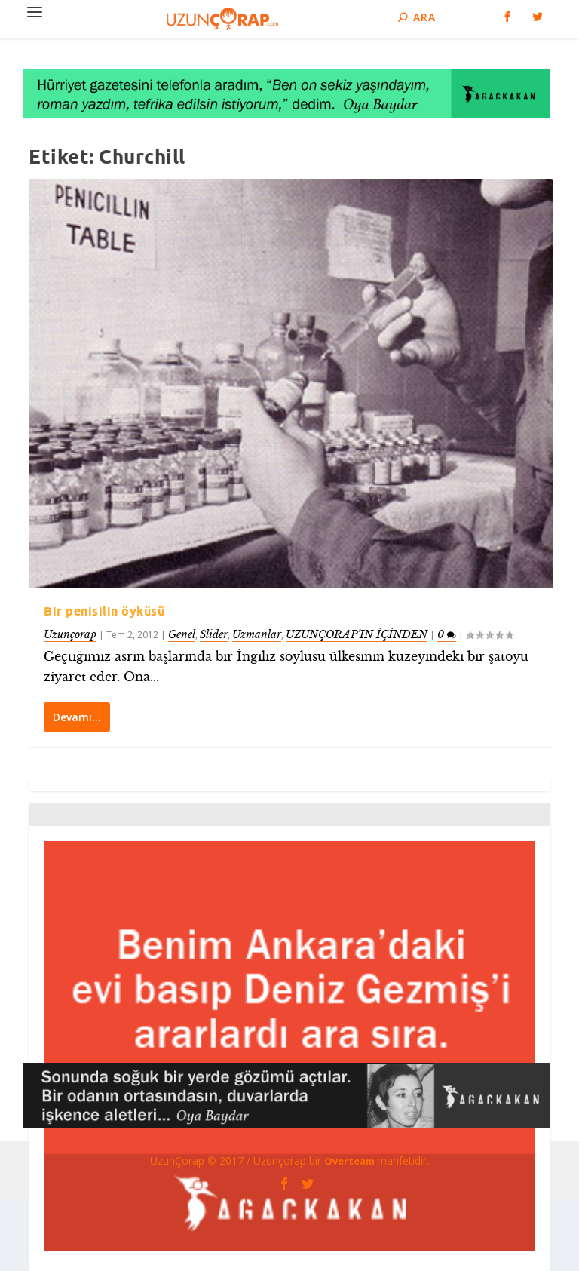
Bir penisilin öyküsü (104, 611)
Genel (181, 633)
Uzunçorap (70, 633)
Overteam (350, 1161)
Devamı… (77, 717)
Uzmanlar (256, 633)
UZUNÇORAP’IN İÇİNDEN (356, 633)
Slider (214, 633)
